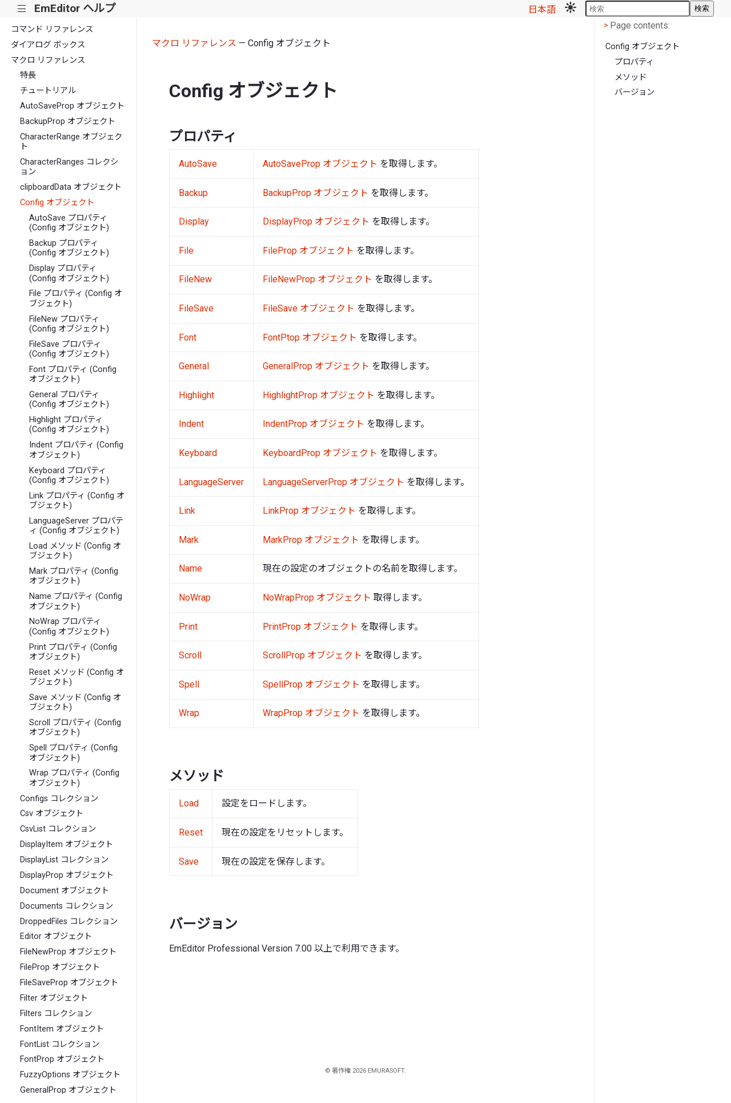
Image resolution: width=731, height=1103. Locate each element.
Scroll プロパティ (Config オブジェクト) (75, 727)
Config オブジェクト (57, 202)
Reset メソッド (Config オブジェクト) (76, 677)
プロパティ (634, 62)
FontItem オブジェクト (62, 1029)
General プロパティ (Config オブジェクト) (69, 399)
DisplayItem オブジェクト (66, 844)
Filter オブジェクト (54, 998)
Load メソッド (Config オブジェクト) (75, 551)
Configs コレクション (59, 799)
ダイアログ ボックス (48, 45)
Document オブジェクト (64, 891)
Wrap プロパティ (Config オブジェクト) (74, 778)
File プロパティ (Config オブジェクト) (75, 298)
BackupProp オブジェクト (67, 121)
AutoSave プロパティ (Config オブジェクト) (69, 223)
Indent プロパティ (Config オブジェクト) (76, 449)
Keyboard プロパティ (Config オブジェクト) (69, 475)
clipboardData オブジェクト (71, 187)
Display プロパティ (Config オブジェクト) (69, 273)
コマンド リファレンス (52, 29)
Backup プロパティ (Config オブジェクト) (69, 248)
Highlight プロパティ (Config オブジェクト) (69, 424)
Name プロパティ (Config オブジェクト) (75, 601)
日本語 (542, 9)
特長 (28, 75)
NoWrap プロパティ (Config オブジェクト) (69, 626)
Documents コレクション (66, 906)
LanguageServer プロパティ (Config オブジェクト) (76, 525)
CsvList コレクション (58, 829)
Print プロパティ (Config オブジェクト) (73, 652)
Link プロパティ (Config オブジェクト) (76, 500)
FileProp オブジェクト (60, 967)
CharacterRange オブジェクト (71, 141)
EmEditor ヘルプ (74, 8)
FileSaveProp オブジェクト (69, 983)
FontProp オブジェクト (62, 1059)
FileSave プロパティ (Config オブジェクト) (69, 349)
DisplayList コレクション (64, 860)
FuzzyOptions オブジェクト (70, 1075)
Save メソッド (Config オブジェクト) (75, 702)
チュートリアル (48, 90)
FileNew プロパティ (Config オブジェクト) (69, 324)
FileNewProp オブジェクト (68, 952)
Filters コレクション (56, 1013)
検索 (701, 8)
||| (22, 9)
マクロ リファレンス (48, 60)
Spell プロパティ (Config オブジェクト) (73, 752)
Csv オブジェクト (51, 813)
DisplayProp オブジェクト (67, 875)
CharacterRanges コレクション (69, 167)
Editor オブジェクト (56, 936)
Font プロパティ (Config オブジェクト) (73, 374)
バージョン (634, 92)
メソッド (630, 77)
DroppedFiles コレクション (69, 921)
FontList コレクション (59, 1044)
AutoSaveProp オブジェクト (72, 106)
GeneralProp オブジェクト (68, 1090)
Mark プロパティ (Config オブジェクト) (73, 576)
